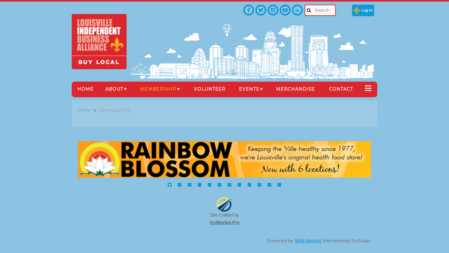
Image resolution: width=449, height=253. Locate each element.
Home (84, 109)
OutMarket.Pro (224, 222)
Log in (367, 10)
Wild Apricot (308, 241)
